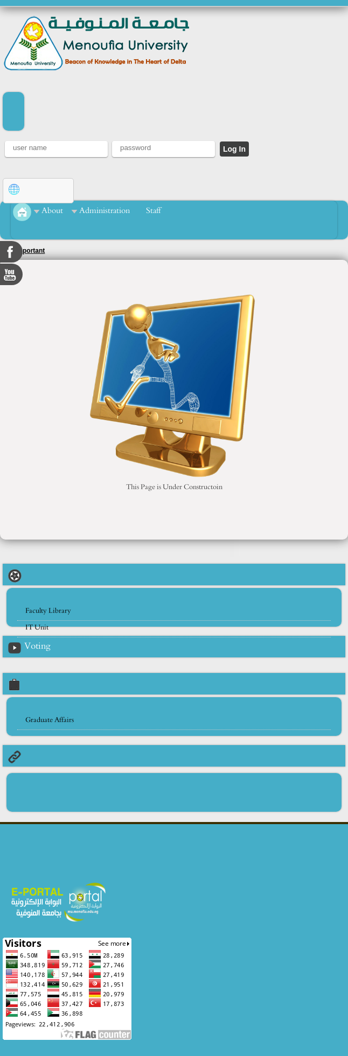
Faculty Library (48, 610)
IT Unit (36, 627)
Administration (104, 210)
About (52, 210)
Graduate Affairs (49, 720)
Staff (153, 210)
